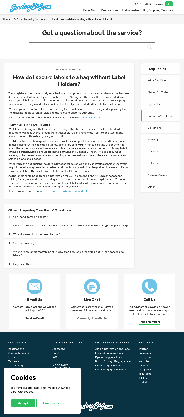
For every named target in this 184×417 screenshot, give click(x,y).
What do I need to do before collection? (63, 191)
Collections (155, 127)
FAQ (54, 357)
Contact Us (58, 348)
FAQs (17, 19)
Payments (154, 104)
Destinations (109, 10)
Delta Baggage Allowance (111, 369)
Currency (164, 3)
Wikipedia (145, 369)
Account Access (158, 174)
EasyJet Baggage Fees (109, 352)
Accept (23, 403)
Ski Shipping (15, 365)
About (55, 352)
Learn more (51, 403)
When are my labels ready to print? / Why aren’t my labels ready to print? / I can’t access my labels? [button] (66, 253)
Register (136, 3)
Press (11, 357)
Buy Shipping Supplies (158, 10)
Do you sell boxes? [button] (22, 264)
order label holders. (89, 117)
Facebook (145, 352)
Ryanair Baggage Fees (108, 357)
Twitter (143, 348)
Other (151, 186)
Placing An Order (158, 92)
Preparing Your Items (35, 19)
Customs (153, 151)
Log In (147, 3)
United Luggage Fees (108, 365)
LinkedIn (144, 365)
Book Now (90, 10)
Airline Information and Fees (112, 348)
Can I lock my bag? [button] (22, 243)
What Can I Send (157, 80)
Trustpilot (145, 373)
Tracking (153, 139)
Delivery (153, 163)
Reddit (143, 382)
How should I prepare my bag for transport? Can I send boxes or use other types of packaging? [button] (68, 225)
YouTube (144, 361)
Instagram (145, 357)
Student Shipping (18, 352)
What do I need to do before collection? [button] (35, 234)
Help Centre (130, 10)
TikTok (143, 377)
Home (6, 19)
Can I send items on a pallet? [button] (28, 216)
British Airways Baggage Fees (113, 361)
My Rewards (15, 361)
